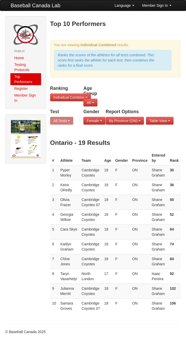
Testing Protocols (21, 67)
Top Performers (23, 79)
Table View (159, 121)
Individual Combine (71, 97)
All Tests (62, 121)
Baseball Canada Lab (35, 5)
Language (124, 5)
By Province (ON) (125, 121)
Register (21, 88)
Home (19, 58)
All (90, 102)
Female (94, 121)
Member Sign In (156, 5)
